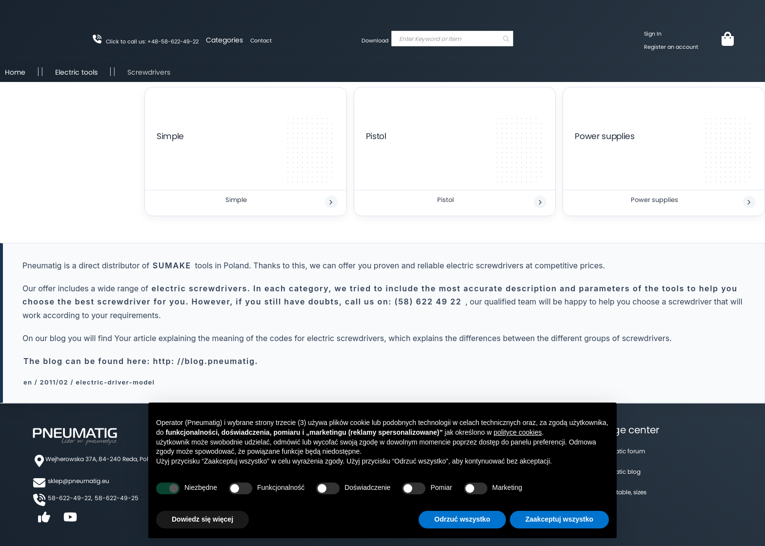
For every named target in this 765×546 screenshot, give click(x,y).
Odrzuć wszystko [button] (462, 519)
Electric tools (77, 72)
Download (375, 40)
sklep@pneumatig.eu (78, 481)
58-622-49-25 (117, 498)
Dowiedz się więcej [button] (202, 519)
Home (16, 72)
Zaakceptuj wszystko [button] (559, 519)
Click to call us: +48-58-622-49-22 (152, 41)
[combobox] (452, 38)
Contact (261, 40)
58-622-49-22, (70, 498)
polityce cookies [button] (518, 432)
